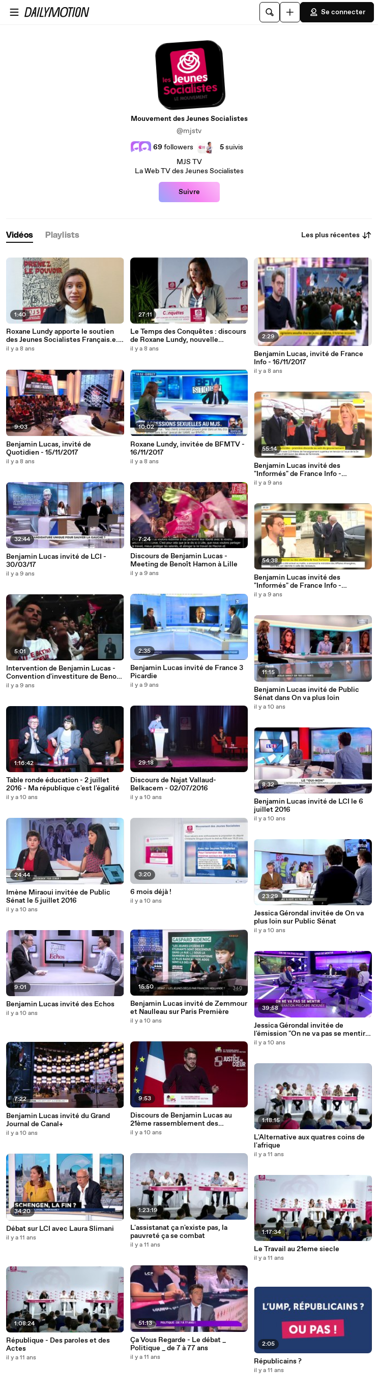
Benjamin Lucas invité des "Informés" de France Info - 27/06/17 (297, 470)
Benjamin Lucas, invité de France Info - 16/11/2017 (308, 358)
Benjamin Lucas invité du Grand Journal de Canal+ (58, 1120)
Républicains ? (278, 1361)
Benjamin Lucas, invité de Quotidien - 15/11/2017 (48, 448)
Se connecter (337, 12)
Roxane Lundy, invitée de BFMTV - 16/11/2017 (187, 448)
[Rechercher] (269, 12)
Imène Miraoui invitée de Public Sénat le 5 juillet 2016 (58, 896)
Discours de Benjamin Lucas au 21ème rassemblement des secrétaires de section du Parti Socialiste (181, 1119)
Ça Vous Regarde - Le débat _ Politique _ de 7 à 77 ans (178, 1344)
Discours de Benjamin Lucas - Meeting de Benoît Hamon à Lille (184, 560)
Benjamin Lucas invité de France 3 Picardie (186, 672)
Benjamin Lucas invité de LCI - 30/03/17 (56, 561)
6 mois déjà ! (150, 892)
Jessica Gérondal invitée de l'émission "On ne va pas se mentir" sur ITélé (311, 1030)
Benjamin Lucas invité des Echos (60, 1004)
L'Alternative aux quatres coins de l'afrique (309, 1141)
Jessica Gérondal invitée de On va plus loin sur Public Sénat (309, 917)
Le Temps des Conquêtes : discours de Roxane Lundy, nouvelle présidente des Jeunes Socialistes (188, 336)
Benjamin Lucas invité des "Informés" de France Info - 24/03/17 (297, 582)
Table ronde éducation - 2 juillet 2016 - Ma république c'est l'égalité (63, 784)
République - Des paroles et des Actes (58, 1345)
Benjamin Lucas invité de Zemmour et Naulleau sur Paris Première (188, 1008)
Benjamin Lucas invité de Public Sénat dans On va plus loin (306, 694)
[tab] (19, 235)
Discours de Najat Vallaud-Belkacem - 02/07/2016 (173, 784)
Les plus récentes (336, 235)
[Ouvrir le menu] (14, 12)
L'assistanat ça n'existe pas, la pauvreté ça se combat (178, 1232)
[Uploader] (290, 12)
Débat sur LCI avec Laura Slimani (60, 1229)
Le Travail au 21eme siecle (296, 1249)
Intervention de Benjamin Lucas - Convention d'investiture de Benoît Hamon (64, 672)
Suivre (189, 192)
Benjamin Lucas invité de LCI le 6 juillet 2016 (308, 806)
